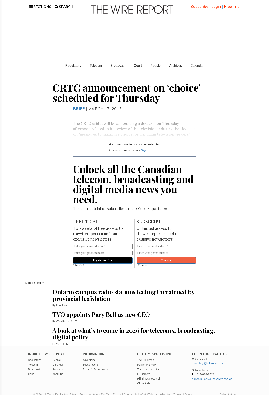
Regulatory (73, 62)
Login (216, 4)
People (155, 62)
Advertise (165, 390)
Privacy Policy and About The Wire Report (95, 390)
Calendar (197, 62)
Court (138, 62)
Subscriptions (228, 390)
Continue (166, 256)
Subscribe (199, 4)
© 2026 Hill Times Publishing (51, 390)
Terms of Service (183, 390)
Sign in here (151, 146)
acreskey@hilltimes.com (207, 359)
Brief (79, 104)
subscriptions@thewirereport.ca (212, 375)
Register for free (102, 256)
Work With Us (148, 390)
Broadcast (118, 62)
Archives (175, 62)
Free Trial (232, 4)
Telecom (96, 62)
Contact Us (130, 390)
